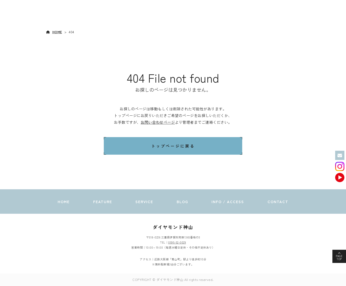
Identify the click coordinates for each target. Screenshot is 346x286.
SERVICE (241, 14)
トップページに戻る (173, 146)
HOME (194, 14)
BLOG (264, 14)
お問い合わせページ (158, 122)
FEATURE (217, 14)
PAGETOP (339, 257)
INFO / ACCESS (295, 14)
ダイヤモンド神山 (173, 227)
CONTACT (326, 14)
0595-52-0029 (177, 242)
